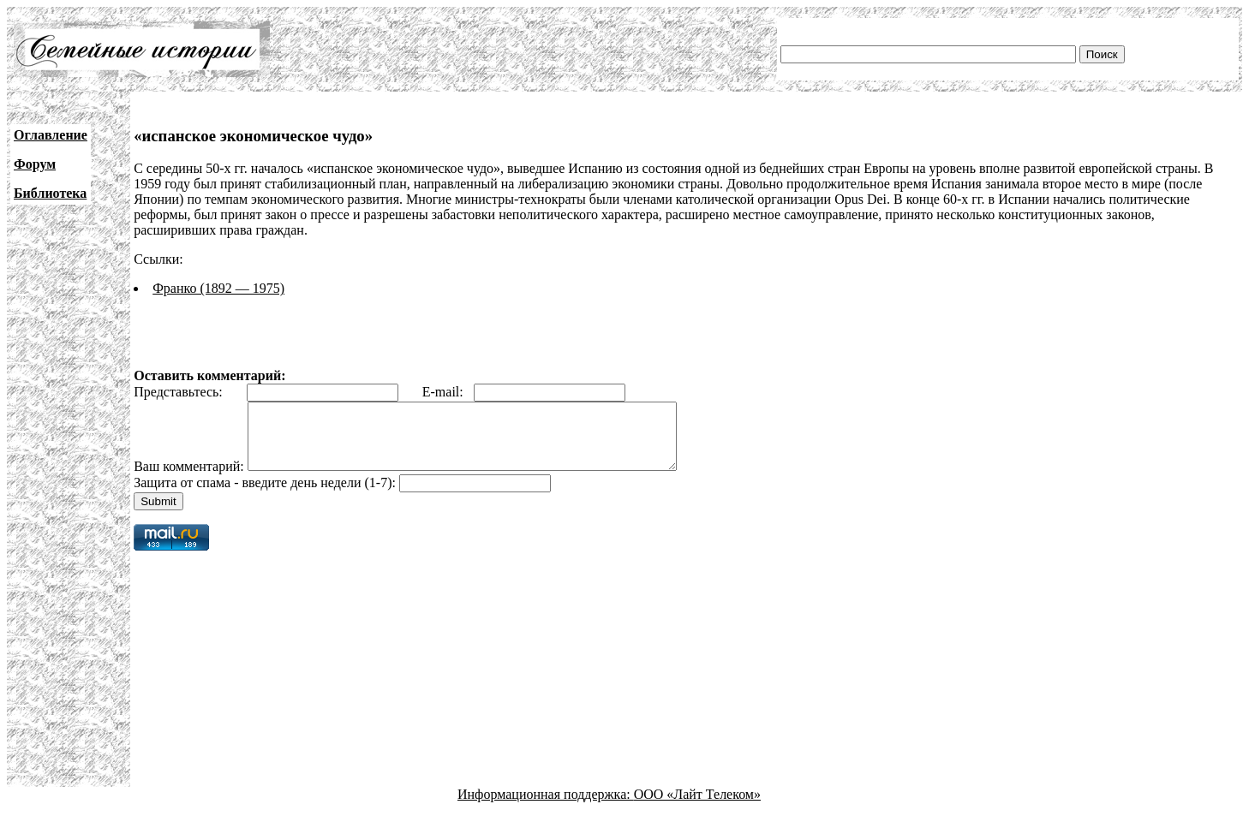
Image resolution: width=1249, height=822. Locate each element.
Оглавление (50, 135)
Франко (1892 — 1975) (218, 288)
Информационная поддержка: (545, 807)
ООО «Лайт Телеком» (697, 807)
